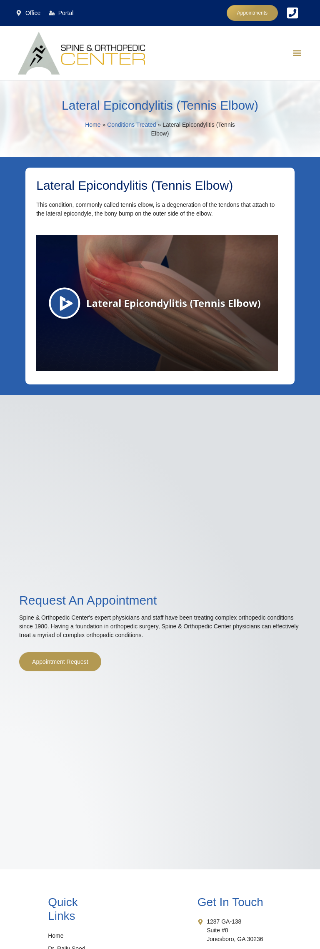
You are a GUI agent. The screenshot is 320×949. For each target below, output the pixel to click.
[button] (297, 53)
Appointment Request (60, 661)
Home (92, 124)
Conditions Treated (131, 124)
